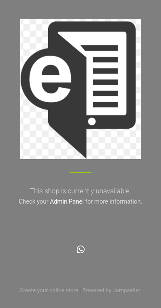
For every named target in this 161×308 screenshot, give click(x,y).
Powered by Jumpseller (111, 290)
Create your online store (48, 290)
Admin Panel (67, 201)
